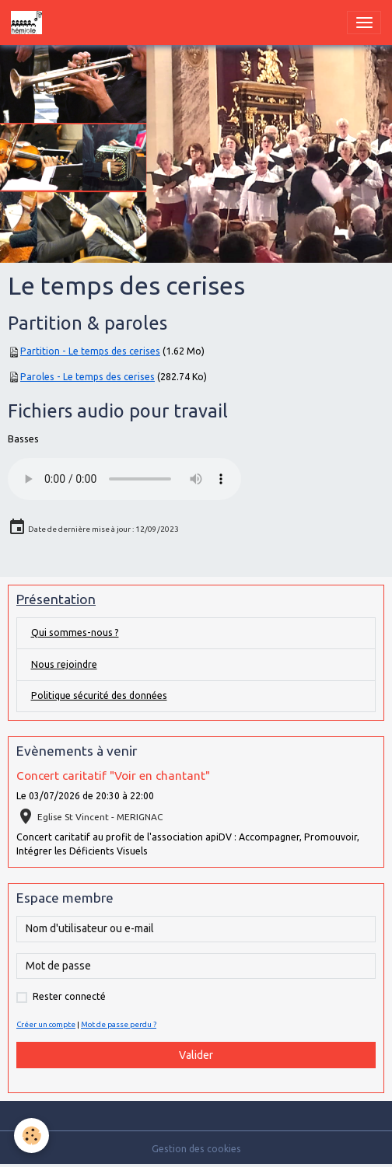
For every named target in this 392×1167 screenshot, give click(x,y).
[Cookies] (31, 1135)
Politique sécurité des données (99, 695)
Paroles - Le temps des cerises (87, 377)
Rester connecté (69, 996)
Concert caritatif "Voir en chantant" (113, 775)
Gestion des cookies (196, 1149)
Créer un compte (45, 1024)
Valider (196, 1055)
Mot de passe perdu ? (118, 1024)
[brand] (29, 22)
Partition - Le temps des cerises (90, 351)
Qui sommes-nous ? (75, 632)
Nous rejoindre (64, 664)
